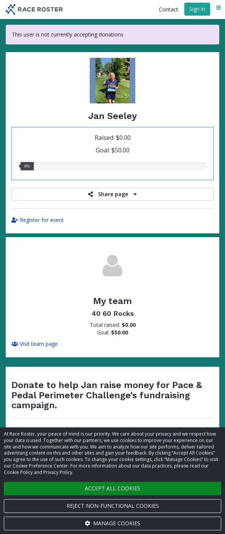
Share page (112, 194)
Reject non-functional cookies (113, 505)
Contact (168, 9)
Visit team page (34, 343)
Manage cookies (112, 523)
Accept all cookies (112, 488)
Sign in (197, 9)
